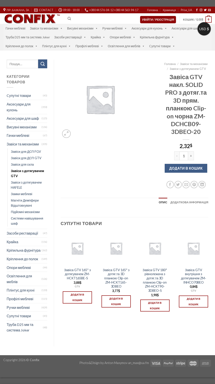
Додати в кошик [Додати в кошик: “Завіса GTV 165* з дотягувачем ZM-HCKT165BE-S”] (77, 297)
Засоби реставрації (70, 37)
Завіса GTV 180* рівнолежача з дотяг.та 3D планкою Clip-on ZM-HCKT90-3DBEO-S (155, 280)
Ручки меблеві (114, 28)
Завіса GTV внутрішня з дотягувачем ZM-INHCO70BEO (193, 276)
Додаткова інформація (189, 202)
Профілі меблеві (89, 46)
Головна (152, 10)
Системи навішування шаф (27, 220)
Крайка (98, 37)
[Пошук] (69, 18)
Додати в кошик (186, 168)
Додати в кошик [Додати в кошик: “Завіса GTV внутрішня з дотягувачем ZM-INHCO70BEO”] (193, 301)
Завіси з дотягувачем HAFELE (26, 184)
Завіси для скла (22, 164)
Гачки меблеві (15, 28)
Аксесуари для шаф (188, 28)
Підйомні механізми (25, 212)
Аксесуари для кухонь (149, 28)
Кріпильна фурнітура (157, 37)
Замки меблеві (21, 194)
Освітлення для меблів (126, 46)
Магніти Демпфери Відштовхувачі (25, 202)
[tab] (163, 202)
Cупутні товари (162, 46)
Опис (163, 202)
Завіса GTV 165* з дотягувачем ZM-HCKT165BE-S (77, 274)
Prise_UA (186, 10)
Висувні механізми (82, 28)
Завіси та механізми (46, 28)
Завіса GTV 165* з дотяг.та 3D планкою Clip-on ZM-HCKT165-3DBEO (116, 278)
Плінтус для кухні (56, 46)
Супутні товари (19, 316)
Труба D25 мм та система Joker (28, 37)
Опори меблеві (122, 37)
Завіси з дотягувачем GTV (27, 173)
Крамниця (169, 10)
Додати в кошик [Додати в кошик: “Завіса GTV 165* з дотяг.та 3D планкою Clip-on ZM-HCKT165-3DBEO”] (116, 301)
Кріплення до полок (22, 46)
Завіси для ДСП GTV (26, 158)
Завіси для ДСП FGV (26, 151)
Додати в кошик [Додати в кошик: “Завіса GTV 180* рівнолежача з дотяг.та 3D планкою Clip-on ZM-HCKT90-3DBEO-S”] (155, 305)
